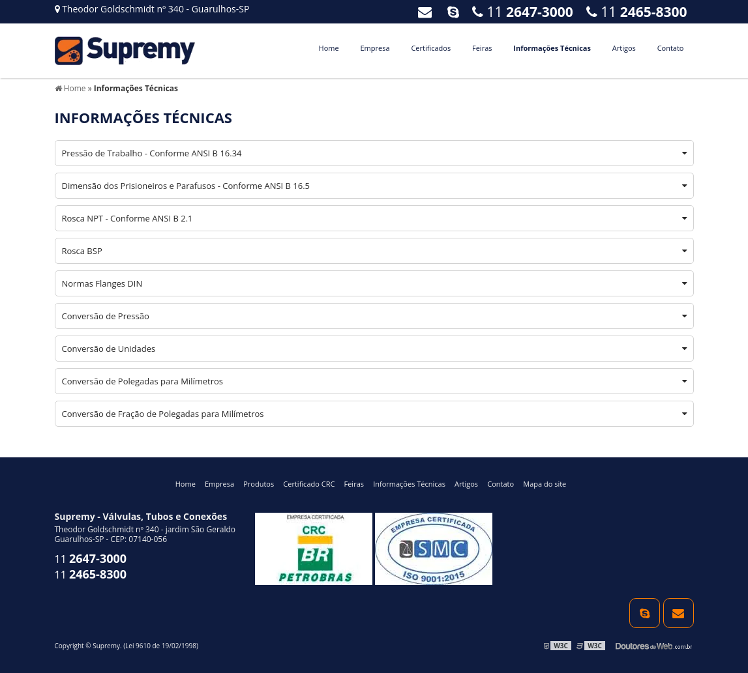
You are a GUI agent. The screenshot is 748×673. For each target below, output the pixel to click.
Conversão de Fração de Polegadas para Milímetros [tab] (374, 414)
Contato (670, 48)
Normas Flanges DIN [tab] (374, 283)
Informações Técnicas (552, 48)
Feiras (482, 48)
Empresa (374, 48)
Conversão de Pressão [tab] (374, 316)
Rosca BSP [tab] (374, 251)
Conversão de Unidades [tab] (374, 348)
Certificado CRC (309, 484)
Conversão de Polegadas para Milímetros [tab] (374, 381)
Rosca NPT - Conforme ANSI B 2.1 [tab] (374, 218)
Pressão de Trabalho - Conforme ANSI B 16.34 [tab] (374, 153)
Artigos (624, 48)
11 (636, 12)
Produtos (258, 484)
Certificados (431, 48)
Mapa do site (544, 484)
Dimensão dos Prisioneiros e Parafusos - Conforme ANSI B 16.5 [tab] (374, 186)
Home (329, 48)
